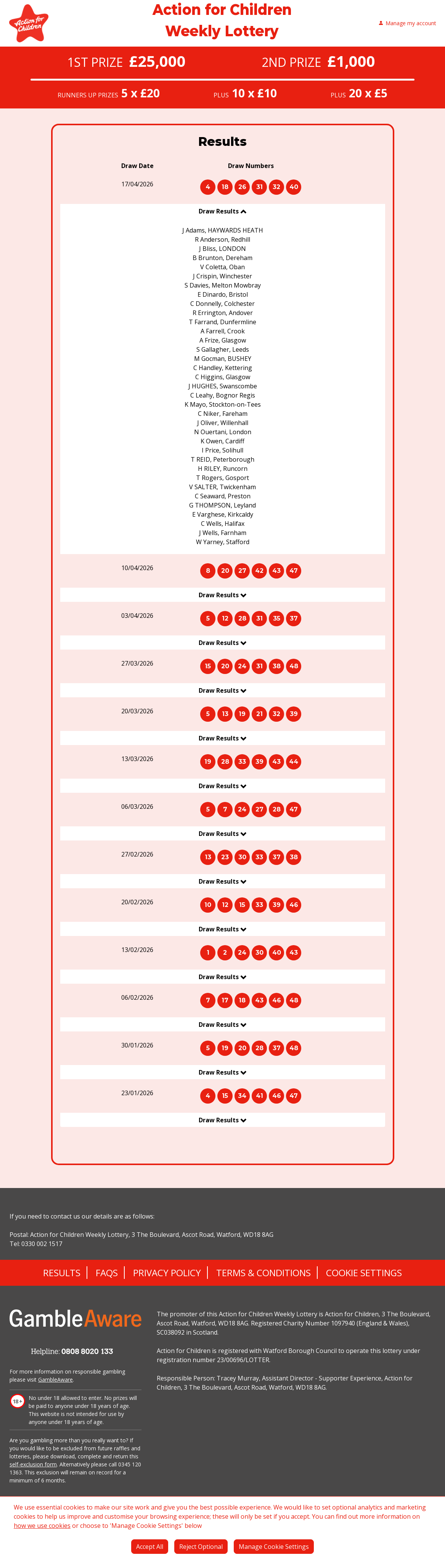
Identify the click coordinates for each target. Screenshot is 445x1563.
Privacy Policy (167, 1272)
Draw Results (219, 211)
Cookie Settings (364, 1272)
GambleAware (55, 1379)
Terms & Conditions (263, 1272)
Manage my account (407, 23)
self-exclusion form (33, 1464)
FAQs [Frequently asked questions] (107, 1272)
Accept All (149, 1546)
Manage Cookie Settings (274, 1546)
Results (61, 1272)
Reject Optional (201, 1546)
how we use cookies (42, 1525)
